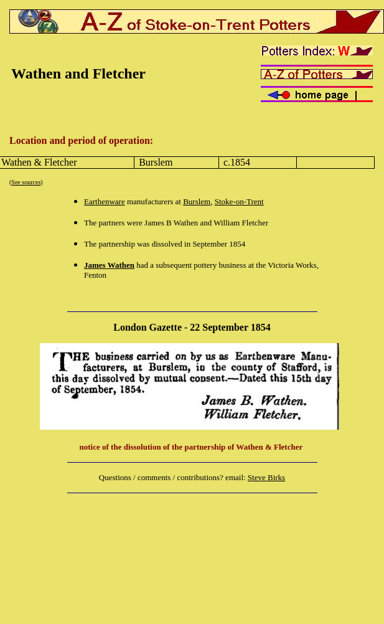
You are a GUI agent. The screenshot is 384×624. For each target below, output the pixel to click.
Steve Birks (266, 477)
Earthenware (104, 201)
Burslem (196, 201)
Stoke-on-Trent (239, 201)
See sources (25, 182)
